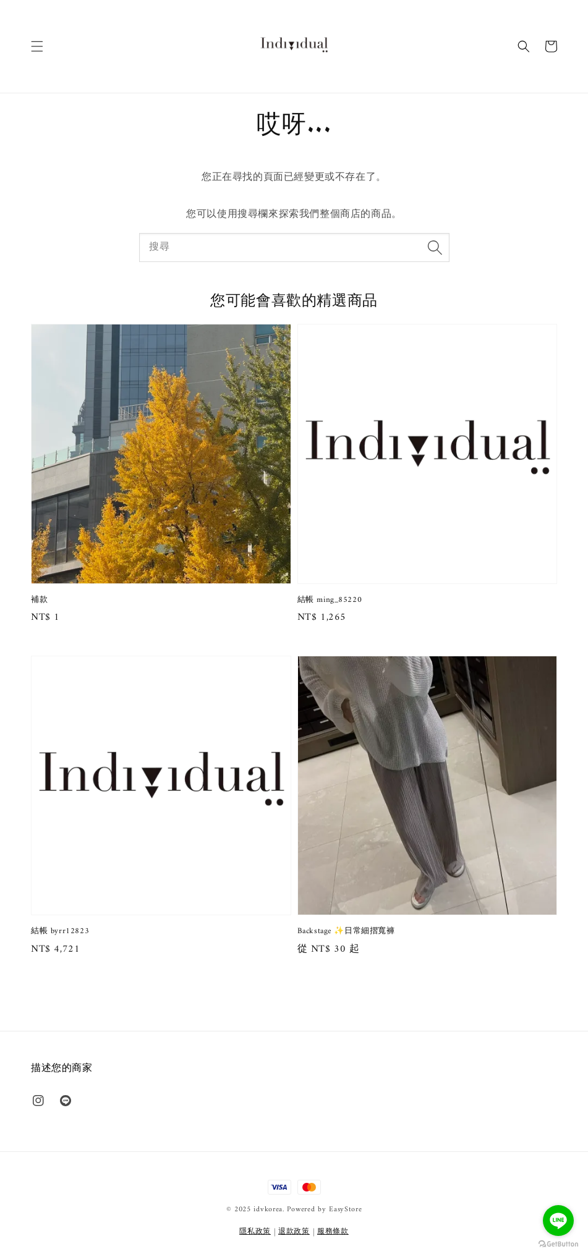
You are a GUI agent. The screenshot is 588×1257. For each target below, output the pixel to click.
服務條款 (333, 1231)
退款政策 (294, 1231)
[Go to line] (558, 1220)
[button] (37, 46)
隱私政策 (255, 1231)
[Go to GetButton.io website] (558, 1244)
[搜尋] (435, 247)
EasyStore (345, 1209)
